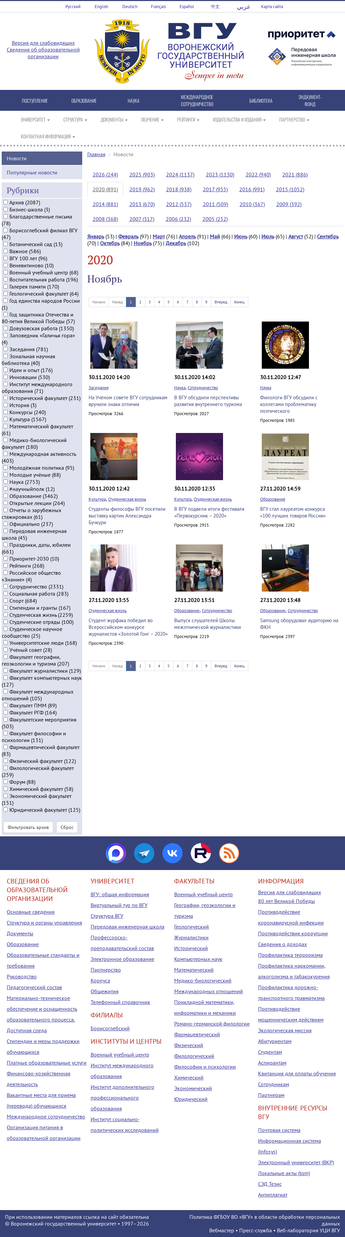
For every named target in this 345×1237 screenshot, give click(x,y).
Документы (20, 933)
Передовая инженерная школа (127, 926)
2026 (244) (105, 174)
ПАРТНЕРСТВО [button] (294, 119)
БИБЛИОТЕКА (261, 100)
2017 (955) (215, 189)
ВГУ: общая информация (120, 894)
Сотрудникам (273, 1084)
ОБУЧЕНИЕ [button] (152, 119)
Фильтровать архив (28, 827)
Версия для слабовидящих (43, 42)
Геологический (191, 926)
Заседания (98, 388)
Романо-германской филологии (212, 1023)
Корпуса (100, 980)
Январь (95, 236)
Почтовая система (279, 1130)
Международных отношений (208, 991)
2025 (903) (142, 174)
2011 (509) (215, 204)
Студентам (270, 1051)
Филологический (194, 1055)
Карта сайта (272, 6)
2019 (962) (142, 189)
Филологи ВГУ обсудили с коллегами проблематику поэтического (289, 404)
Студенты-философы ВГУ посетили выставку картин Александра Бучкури (127, 516)
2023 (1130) (220, 174)
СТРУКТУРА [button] (75, 119)
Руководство (22, 976)
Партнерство (106, 969)
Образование (272, 499)
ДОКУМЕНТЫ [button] (114, 119)
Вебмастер (221, 1230)
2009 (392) (289, 204)
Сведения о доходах (282, 944)
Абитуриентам (274, 1041)
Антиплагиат (272, 1194)
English (101, 6)
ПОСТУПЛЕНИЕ (35, 100)
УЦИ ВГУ (330, 1230)
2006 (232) (178, 218)
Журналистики (191, 937)
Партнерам (271, 1095)
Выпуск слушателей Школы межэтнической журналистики (207, 623)
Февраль (128, 236)
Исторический (191, 948)
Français (158, 6)
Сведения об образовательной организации (43, 53)
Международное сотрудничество (46, 1116)
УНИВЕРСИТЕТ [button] (35, 119)
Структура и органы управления (44, 922)
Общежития (105, 991)
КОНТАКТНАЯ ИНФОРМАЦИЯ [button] (48, 136)
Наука (179, 388)
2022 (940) (258, 174)
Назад (117, 301)
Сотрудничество (203, 388)
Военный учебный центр (120, 1054)
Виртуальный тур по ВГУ (119, 905)
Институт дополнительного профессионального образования (122, 1097)
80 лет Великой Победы (286, 901)
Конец (239, 301)
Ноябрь (143, 243)
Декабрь (176, 243)
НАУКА (133, 100)
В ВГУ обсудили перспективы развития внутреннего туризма (208, 400)
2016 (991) (251, 189)
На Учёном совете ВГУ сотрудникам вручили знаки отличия (128, 400)
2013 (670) (142, 204)
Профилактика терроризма (290, 954)
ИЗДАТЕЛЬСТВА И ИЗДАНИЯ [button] (239, 119)
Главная (96, 154)
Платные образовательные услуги (47, 1062)
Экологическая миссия (285, 1030)
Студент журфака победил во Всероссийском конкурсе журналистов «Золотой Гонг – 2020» (128, 627)
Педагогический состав (34, 987)
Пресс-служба (255, 1230)
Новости (17, 157)
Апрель (187, 236)
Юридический (191, 1099)
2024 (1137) (180, 174)
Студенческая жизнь (127, 499)
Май (215, 236)
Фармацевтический (197, 1034)
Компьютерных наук (198, 959)
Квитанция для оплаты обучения (297, 1073)
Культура (97, 499)
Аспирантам (272, 1062)
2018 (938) (178, 189)
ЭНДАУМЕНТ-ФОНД (310, 100)
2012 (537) (178, 204)
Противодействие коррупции (293, 933)
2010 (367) (252, 204)
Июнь (240, 236)
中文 (215, 6)
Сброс (67, 827)
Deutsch (129, 6)
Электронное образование (122, 959)
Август (295, 236)
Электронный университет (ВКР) (296, 1162)
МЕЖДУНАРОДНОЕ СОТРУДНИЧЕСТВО (197, 100)
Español (187, 6)
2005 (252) (215, 218)
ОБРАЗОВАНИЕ (84, 100)
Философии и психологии (205, 1066)
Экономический (193, 1088)
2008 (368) (105, 218)
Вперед (221, 301)
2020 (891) (105, 189)
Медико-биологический (202, 980)
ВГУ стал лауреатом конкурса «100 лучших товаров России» (293, 512)
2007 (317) (141, 218)
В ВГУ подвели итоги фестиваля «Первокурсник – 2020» (209, 512)
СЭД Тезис (270, 1183)
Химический (188, 1077)
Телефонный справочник (120, 1002)
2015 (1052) (290, 189)
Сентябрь (328, 236)
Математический (194, 969)
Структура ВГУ (107, 915)
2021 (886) (295, 174)
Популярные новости (32, 171)
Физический (188, 1045)
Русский (73, 6)
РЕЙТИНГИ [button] (188, 119)
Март (159, 236)
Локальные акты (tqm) (284, 1173)
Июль (267, 236)
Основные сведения (31, 911)
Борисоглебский (110, 1028)
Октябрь (110, 243)
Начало (98, 301)
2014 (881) (105, 204)
